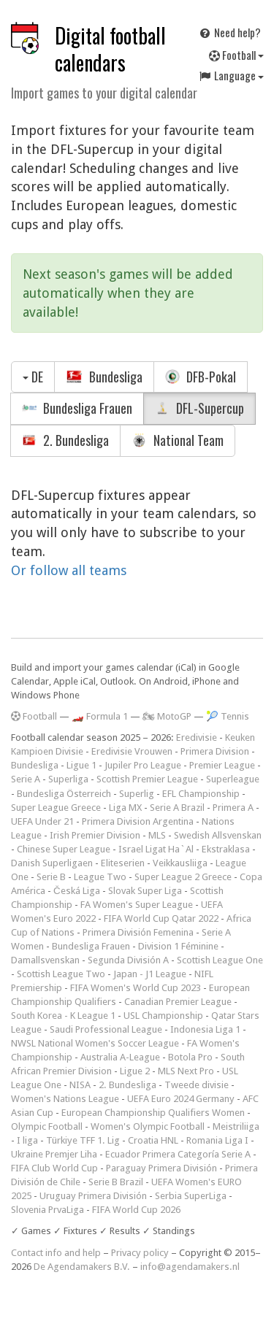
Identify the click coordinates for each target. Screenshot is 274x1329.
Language (231, 75)
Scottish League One (220, 960)
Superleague (232, 779)
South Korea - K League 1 (63, 1015)
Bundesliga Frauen (77, 407)
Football (236, 55)
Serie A (25, 779)
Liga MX (125, 807)
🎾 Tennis (227, 716)
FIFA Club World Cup (54, 1168)
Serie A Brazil (177, 807)
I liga (27, 1140)
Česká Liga (76, 890)
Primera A (233, 807)
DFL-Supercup (199, 407)
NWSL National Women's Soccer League (95, 1043)
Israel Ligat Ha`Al (156, 849)
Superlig (136, 793)
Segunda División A (128, 960)
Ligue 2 (135, 1071)
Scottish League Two (61, 973)
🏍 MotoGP (166, 716)
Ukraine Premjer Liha (54, 1154)
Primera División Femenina (138, 932)
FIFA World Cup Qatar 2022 (161, 918)
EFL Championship (201, 793)
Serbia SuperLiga (191, 1195)
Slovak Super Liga (145, 890)
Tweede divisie (196, 1084)
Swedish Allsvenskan (218, 835)
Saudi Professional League (106, 1029)
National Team (178, 440)
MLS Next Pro (186, 1071)
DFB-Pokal (200, 376)
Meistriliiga (236, 1126)
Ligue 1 (81, 765)
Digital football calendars (110, 48)
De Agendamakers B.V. (82, 1266)
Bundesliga (104, 376)
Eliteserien (123, 863)
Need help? (229, 32)
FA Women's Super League (136, 904)
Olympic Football (47, 1126)
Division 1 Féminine (178, 946)
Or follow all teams (68, 570)
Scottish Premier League (147, 779)
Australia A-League (120, 1057)
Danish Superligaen (52, 863)
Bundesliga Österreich (64, 793)
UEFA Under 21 (42, 821)
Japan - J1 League (149, 973)
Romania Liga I (217, 1140)
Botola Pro (190, 1057)
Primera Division (214, 751)
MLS (157, 835)
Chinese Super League (63, 849)
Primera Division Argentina (138, 821)
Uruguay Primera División (93, 1195)
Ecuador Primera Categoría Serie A (178, 1154)
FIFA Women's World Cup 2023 (135, 987)
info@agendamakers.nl (190, 1266)
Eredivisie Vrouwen (131, 751)
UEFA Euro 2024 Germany (181, 1098)
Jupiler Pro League (142, 765)
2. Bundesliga (65, 440)
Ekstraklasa (226, 849)
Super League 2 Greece (183, 876)
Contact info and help (56, 1252)
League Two (100, 876)
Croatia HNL (153, 1140)
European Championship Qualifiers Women (153, 1112)
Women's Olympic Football (148, 1126)
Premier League (222, 765)
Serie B (51, 876)
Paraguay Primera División (161, 1168)
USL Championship (163, 1015)
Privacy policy (140, 1252)
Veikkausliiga (180, 863)
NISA (80, 1084)
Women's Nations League (65, 1098)
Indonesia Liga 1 (205, 1029)
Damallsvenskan (45, 960)
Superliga (68, 779)
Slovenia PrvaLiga (47, 1209)
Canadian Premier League (178, 1001)
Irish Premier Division (95, 835)
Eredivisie (196, 737)
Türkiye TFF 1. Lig (83, 1140)
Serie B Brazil (115, 1181)
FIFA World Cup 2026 (136, 1209)
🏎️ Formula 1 (100, 716)
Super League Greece (56, 807)
